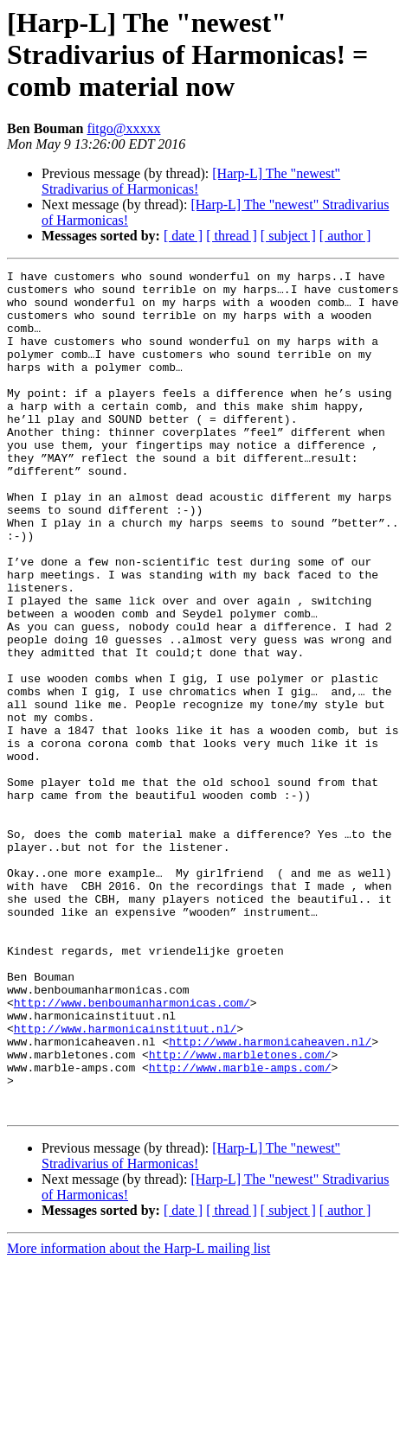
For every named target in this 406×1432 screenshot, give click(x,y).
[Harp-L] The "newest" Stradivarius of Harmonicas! (191, 181)
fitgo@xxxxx (123, 128)
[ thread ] (231, 235)
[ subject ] (288, 235)
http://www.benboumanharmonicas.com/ (132, 1150)
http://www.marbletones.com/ (240, 1212)
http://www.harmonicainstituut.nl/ (125, 1181)
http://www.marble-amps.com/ (240, 1228)
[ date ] (183, 235)
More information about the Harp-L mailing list (138, 1417)
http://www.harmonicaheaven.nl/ (270, 1197)
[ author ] (345, 235)
